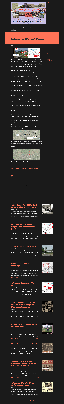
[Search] (49, 2)
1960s (47, 53)
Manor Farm (48, 61)
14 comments (16, 297)
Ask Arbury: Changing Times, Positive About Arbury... (22, 384)
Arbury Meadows (20, 172)
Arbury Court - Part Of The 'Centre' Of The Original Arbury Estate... (25, 206)
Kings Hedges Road (49, 60)
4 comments (16, 338)
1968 (47, 54)
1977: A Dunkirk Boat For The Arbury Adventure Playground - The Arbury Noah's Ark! (23, 304)
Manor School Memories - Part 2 (24, 344)
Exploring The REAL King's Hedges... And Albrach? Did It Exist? (23, 226)
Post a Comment (16, 277)
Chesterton (48, 58)
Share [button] (48, 48)
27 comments (16, 240)
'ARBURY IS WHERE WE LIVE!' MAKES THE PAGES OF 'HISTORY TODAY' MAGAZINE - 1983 (23, 363)
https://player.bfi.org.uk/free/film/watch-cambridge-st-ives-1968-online (25, 168)
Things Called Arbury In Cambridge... (20, 264)
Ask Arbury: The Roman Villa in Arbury (23, 284)
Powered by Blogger (32, 400)
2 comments (16, 355)
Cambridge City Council (27, 172)
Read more (37, 240)
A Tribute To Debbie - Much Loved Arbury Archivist (24, 325)
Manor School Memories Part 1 (23, 246)
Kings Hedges (48, 59)
